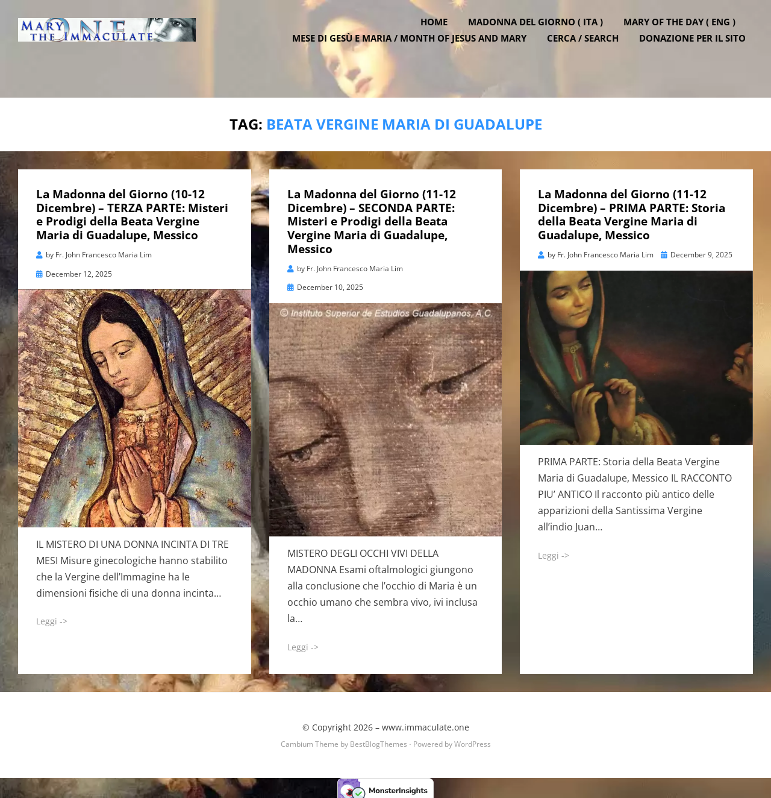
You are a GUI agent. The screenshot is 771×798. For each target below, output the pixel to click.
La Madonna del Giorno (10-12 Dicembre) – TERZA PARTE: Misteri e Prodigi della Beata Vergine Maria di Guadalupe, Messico (132, 210)
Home (441, 38)
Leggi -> (51, 617)
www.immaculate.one (425, 723)
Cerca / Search (590, 54)
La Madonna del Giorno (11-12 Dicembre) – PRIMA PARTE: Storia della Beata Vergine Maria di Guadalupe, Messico (631, 210)
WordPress (472, 740)
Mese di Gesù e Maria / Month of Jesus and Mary (416, 54)
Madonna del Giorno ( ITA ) (542, 38)
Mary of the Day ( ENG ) (687, 38)
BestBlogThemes (378, 740)
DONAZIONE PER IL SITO (699, 54)
